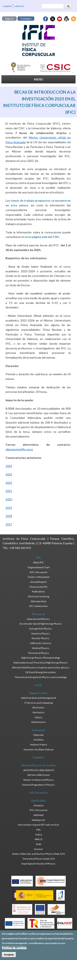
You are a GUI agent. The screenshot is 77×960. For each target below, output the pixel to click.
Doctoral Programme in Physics (38, 784)
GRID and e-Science (40, 643)
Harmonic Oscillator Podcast (39, 749)
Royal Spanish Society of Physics (38, 863)
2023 (9, 474)
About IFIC (38, 562)
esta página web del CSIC (42, 237)
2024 (9, 466)
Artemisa (39, 805)
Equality (38, 757)
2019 (9, 507)
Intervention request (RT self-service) (38, 824)
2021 (9, 491)
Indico (38, 834)
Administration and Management (38, 697)
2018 (9, 516)
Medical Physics (40, 648)
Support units (38, 693)
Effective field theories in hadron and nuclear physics (40, 667)
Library (38, 717)
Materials (38, 735)
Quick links (38, 800)
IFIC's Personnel (38, 572)
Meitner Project (38, 744)
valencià (19, 6)
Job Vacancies (38, 792)
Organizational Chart (39, 567)
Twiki (38, 844)
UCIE (38, 685)
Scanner (38, 849)
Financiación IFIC (39, 586)
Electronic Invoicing (38, 596)
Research (38, 614)
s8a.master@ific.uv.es (19, 449)
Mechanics (39, 712)
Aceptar (9, 956)
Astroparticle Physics (40, 628)
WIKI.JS (38, 839)
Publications (38, 591)
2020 (9, 499)
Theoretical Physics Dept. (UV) (38, 858)
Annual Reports (38, 582)
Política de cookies (14, 950)
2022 (9, 482)
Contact (26, 18)
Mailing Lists (38, 820)
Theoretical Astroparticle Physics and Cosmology (41, 677)
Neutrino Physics (40, 633)
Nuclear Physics (40, 638)
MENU (38, 79)
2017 (9, 524)
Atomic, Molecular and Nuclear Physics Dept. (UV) (38, 853)
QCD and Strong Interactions (40, 672)
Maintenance (38, 722)
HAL (38, 829)
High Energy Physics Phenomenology (40, 657)
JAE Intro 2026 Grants (38, 775)
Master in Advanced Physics (38, 779)
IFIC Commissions (38, 606)
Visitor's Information (38, 577)
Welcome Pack (38, 601)
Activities (38, 739)
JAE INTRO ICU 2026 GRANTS (38, 770)
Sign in (9, 18)
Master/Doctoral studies (38, 765)
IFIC (38, 557)
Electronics (38, 707)
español (7, 6)
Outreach (38, 730)
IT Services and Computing (38, 702)
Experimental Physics (38, 619)
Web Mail (39, 815)
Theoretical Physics (38, 653)
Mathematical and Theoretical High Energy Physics (41, 662)
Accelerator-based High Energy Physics (41, 623)
